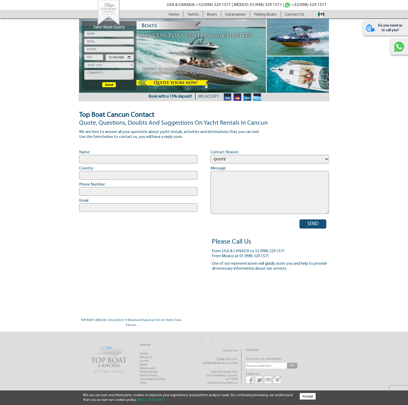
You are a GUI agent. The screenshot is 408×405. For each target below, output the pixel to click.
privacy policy (149, 375)
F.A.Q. (143, 382)
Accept (307, 396)
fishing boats (265, 14)
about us (146, 357)
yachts (193, 14)
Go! (292, 365)
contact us (294, 14)
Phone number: (92, 184)
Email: (84, 201)
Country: (86, 168)
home (174, 14)
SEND (312, 224)
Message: (218, 168)
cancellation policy (152, 379)
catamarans (235, 14)
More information (151, 400)
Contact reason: (225, 152)
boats (212, 14)
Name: (84, 152)
